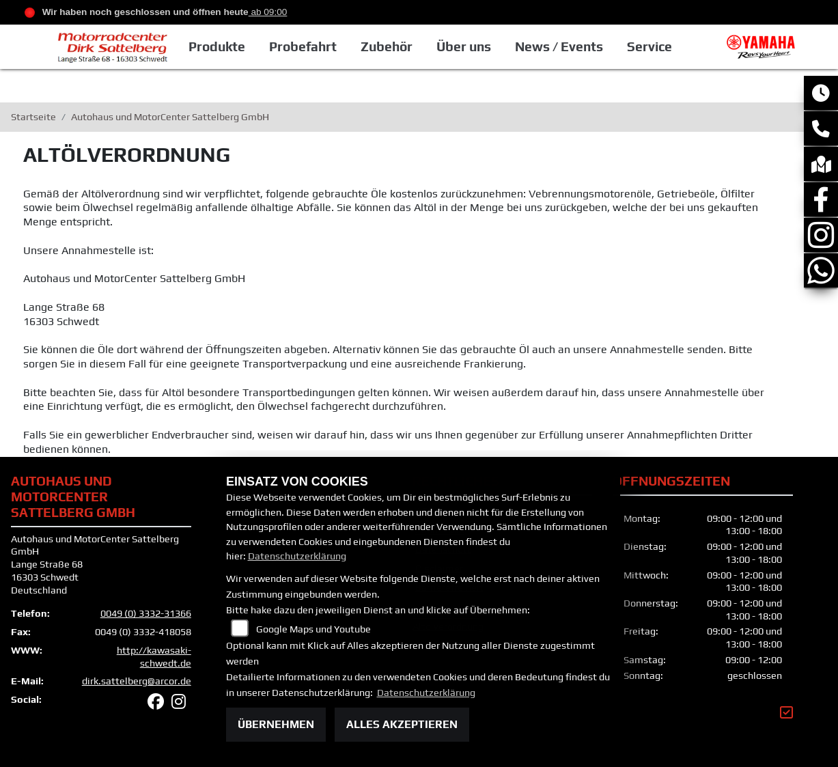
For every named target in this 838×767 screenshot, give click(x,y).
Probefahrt (303, 46)
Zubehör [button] (387, 46)
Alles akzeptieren (402, 724)
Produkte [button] (216, 46)
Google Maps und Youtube (313, 629)
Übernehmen (276, 724)
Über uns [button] (463, 46)
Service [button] (649, 46)
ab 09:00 (268, 12)
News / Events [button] (559, 46)
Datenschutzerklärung (297, 555)
